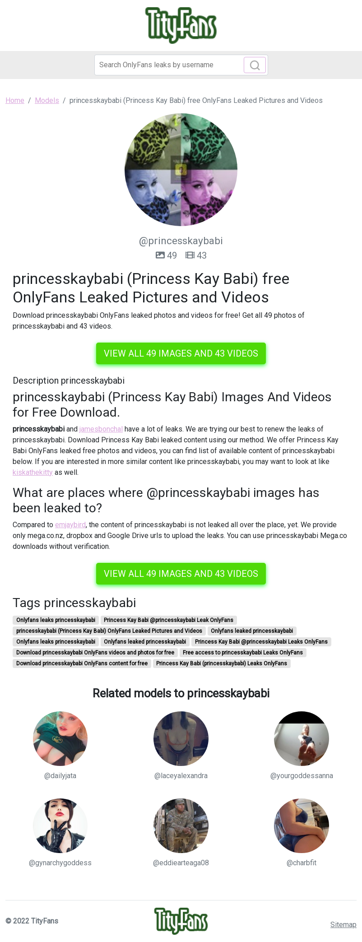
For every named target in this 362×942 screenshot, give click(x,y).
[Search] (181, 65)
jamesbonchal (101, 429)
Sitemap (343, 924)
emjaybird (70, 524)
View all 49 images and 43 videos (181, 353)
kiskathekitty (33, 472)
